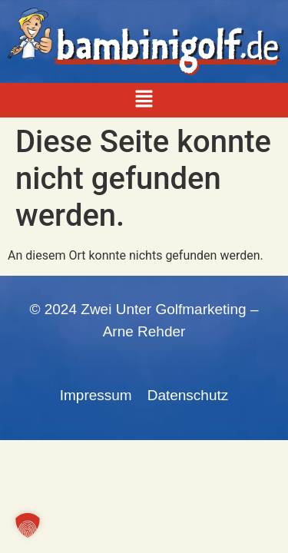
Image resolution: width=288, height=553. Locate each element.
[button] (143, 100)
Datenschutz (188, 395)
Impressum (96, 395)
